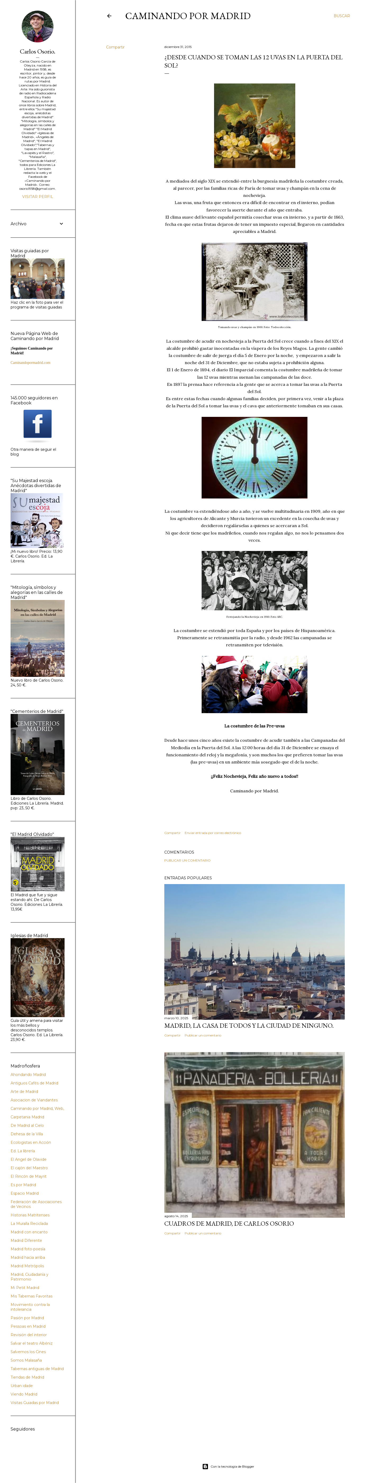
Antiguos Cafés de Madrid (34, 1083)
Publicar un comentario (187, 860)
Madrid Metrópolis (27, 1266)
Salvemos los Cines (28, 1351)
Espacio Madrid (25, 1193)
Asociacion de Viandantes (34, 1100)
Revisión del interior (29, 1334)
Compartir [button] (115, 47)
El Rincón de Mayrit (29, 1176)
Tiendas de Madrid (27, 1377)
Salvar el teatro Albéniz (32, 1343)
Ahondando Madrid (28, 1074)
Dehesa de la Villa (27, 1134)
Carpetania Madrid (27, 1117)
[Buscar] (342, 16)
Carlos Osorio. (37, 51)
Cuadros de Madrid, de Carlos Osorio (229, 1223)
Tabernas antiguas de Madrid (37, 1368)
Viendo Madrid (24, 1394)
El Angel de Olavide (29, 1159)
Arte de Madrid (24, 1091)
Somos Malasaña (26, 1360)
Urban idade (22, 1385)
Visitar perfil (37, 196)
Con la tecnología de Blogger (228, 1466)
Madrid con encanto (29, 1232)
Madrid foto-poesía (28, 1249)
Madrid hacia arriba (28, 1257)
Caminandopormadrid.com (30, 363)
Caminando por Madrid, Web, (37, 1108)
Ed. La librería (23, 1151)
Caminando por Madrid (188, 16)
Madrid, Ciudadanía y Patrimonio (29, 1277)
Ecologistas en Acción (31, 1142)
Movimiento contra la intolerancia (30, 1307)
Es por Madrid (23, 1184)
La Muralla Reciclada (29, 1223)
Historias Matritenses (30, 1215)
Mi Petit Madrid (25, 1287)
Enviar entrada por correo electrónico (213, 833)
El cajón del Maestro (29, 1168)
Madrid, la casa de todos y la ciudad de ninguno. (249, 1025)
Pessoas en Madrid (28, 1326)
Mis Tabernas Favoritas (31, 1296)
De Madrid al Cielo (27, 1125)
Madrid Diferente (26, 1240)
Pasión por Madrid (27, 1318)
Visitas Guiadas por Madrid (35, 1402)
